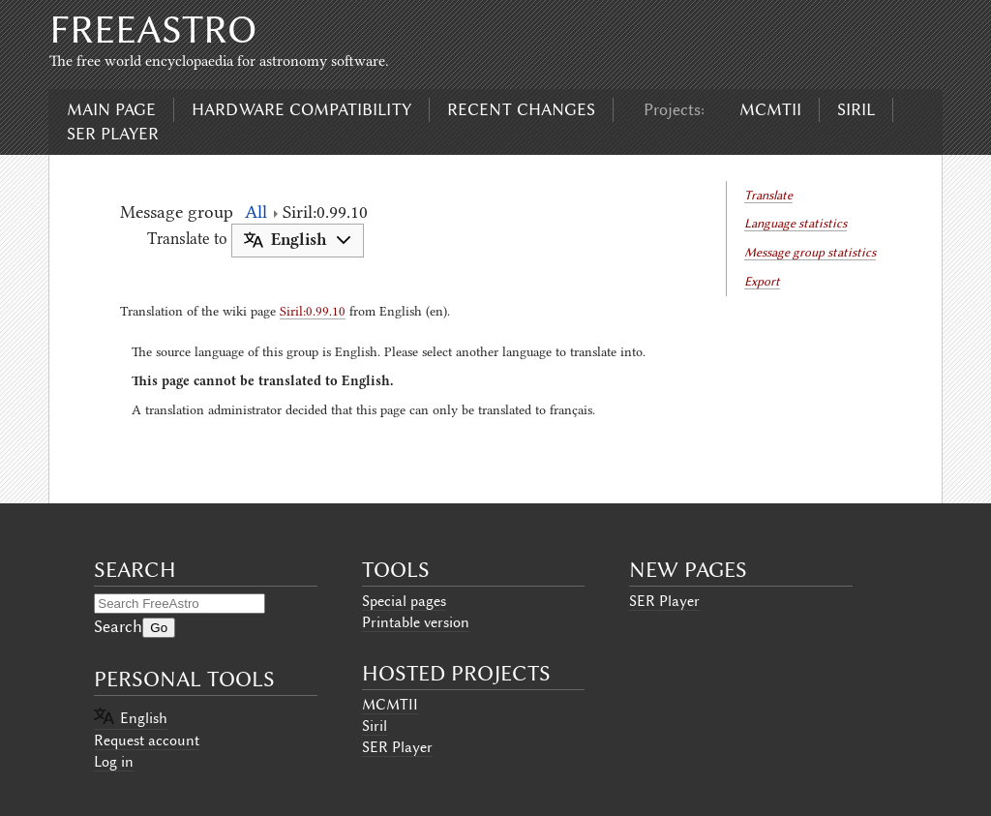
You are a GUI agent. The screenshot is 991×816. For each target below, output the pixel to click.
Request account (146, 740)
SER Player (113, 133)
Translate (768, 195)
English (143, 718)
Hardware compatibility (301, 109)
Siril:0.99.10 (312, 310)
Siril (856, 109)
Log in (114, 762)
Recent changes (521, 109)
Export (762, 281)
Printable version (415, 622)
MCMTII (770, 109)
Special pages (404, 601)
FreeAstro (152, 29)
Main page (111, 109)
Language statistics (795, 223)
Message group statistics (810, 252)
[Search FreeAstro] (179, 603)
